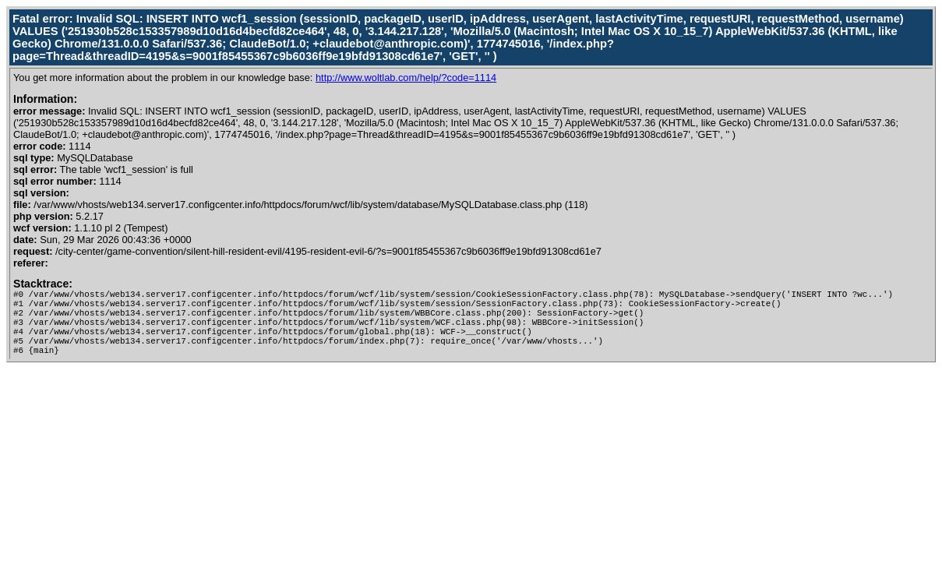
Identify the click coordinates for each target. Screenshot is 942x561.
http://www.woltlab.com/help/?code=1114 (406, 77)
